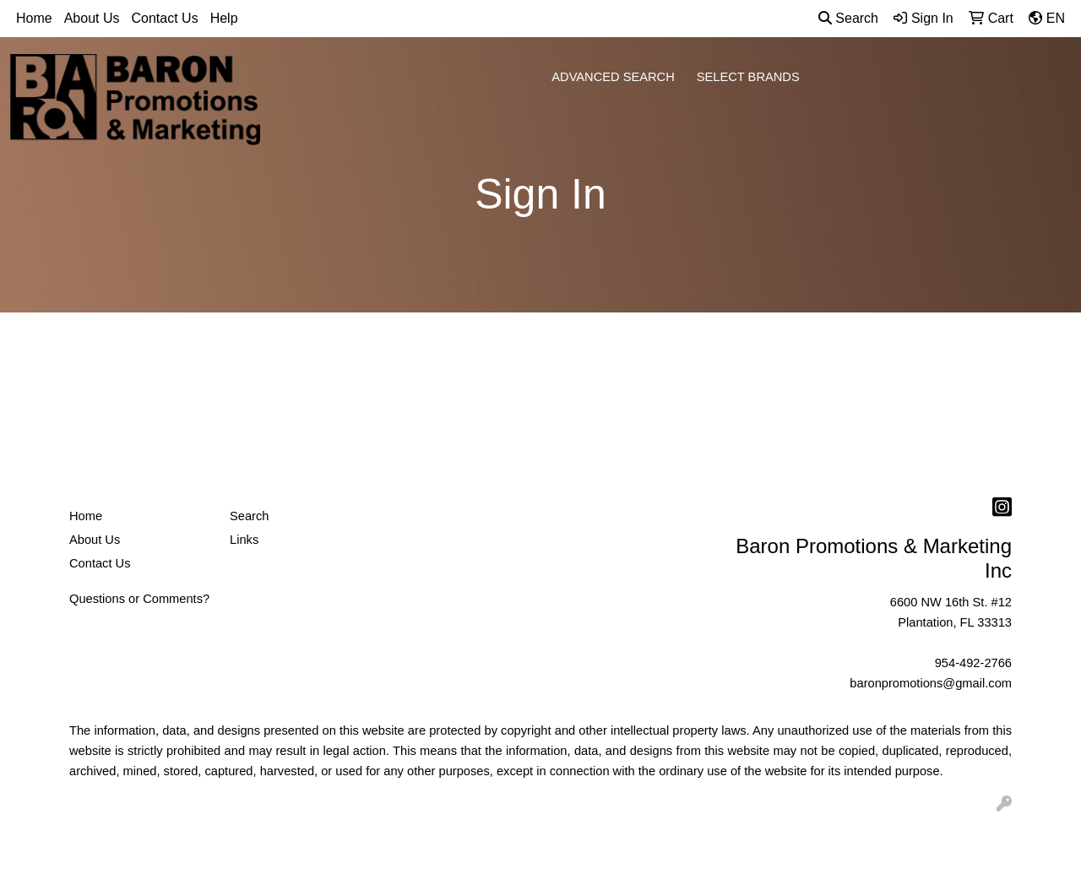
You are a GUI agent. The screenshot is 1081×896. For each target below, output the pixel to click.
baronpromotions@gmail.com (931, 683)
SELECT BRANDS (748, 77)
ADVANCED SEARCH (613, 77)
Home (34, 18)
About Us (92, 18)
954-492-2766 (973, 663)
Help (224, 18)
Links (244, 539)
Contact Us (165, 18)
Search (848, 18)
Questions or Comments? (139, 598)
